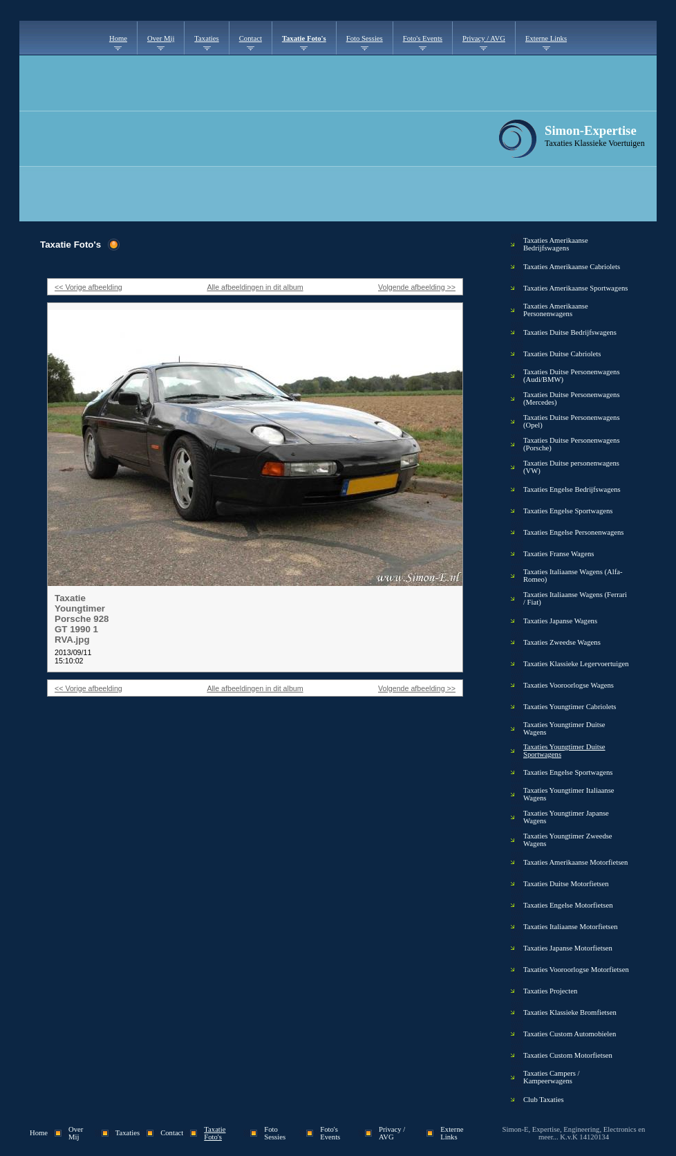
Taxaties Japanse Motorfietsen (567, 948)
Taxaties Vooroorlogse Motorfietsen (576, 969)
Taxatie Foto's (304, 38)
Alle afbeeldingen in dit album (255, 287)
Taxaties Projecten (550, 991)
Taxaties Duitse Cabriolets (562, 354)
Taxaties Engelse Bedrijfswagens (572, 489)
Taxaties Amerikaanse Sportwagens (575, 288)
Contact (250, 38)
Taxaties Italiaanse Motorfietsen (570, 926)
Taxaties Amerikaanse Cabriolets (571, 266)
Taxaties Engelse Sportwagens (567, 511)
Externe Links (546, 38)
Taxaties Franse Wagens (558, 554)
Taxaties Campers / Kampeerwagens (551, 1077)
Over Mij (160, 38)
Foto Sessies (364, 38)
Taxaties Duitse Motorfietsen (566, 884)
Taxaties (206, 38)
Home (118, 38)
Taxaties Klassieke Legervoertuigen (576, 664)
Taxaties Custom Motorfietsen (567, 1055)
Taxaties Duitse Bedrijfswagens (570, 332)
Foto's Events (422, 38)
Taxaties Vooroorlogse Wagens (568, 685)
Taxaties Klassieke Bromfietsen (570, 1012)
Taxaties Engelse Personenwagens (573, 532)
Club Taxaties (543, 1099)
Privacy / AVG (483, 38)
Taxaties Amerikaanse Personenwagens (555, 310)
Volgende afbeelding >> (417, 287)
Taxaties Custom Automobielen (569, 1034)
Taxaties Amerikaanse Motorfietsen (575, 862)
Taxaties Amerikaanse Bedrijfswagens (555, 244)
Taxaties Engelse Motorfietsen (567, 905)
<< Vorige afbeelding (88, 287)
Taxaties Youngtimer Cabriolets (570, 706)
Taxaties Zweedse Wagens (562, 642)
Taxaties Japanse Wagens (560, 621)
